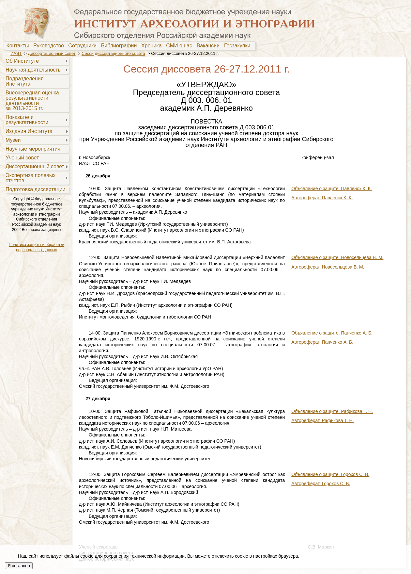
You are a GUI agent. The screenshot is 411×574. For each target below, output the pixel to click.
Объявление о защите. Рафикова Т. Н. (332, 411)
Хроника (152, 45)
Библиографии (120, 45)
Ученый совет (22, 157)
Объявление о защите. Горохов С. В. (330, 474)
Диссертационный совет (51, 53)
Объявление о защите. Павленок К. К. (331, 188)
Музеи (13, 140)
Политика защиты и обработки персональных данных (36, 247)
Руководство (50, 45)
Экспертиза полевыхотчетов (30, 177)
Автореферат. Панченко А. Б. (322, 342)
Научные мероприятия (33, 149)
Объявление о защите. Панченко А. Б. (332, 333)
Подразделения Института (24, 81)
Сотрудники (83, 45)
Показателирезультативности (27, 119)
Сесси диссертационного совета (113, 53)
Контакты (19, 45)
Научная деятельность (33, 70)
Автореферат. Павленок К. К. (322, 197)
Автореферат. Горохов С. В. (320, 483)
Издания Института (29, 131)
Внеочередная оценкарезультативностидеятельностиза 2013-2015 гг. (32, 100)
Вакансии (209, 45)
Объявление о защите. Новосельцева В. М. (337, 257)
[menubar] (130, 45)
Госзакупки (238, 45)
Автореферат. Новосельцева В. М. (327, 267)
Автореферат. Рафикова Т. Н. (322, 420)
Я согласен (19, 565)
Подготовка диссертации (35, 189)
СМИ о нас (180, 45)
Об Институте (22, 61)
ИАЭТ (16, 53)
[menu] (36, 124)
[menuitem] (19, 45)
